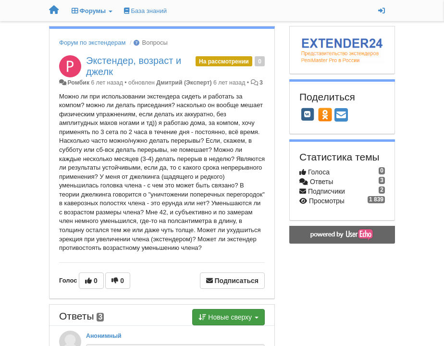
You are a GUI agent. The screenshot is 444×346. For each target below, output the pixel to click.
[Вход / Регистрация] (381, 10)
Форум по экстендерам (92, 42)
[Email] (341, 115)
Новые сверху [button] (228, 317)
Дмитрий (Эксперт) (183, 82)
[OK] (325, 114)
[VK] (307, 114)
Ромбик (78, 82)
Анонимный (104, 336)
